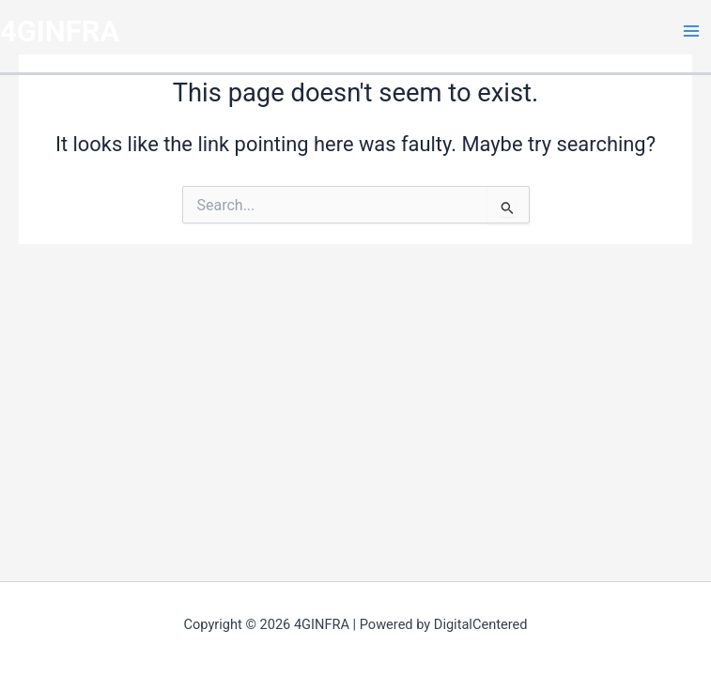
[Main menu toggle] (691, 31)
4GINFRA (59, 31)
